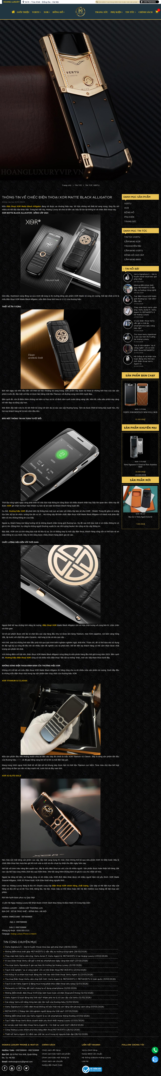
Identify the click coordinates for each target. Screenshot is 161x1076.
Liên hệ (85, 1061)
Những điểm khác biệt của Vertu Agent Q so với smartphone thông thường (46, 1016)
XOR (19, 760)
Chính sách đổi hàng (51, 1050)
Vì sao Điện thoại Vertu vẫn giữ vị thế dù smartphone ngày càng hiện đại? (45, 960)
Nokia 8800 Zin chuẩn (92, 1054)
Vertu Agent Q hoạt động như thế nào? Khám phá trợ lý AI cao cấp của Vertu (47, 997)
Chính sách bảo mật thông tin (55, 1057)
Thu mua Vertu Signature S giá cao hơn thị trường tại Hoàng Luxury (42, 965)
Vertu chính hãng (89, 1050)
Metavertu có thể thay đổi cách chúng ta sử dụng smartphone (40, 988)
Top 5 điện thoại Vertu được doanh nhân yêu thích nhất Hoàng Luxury (43, 1020)
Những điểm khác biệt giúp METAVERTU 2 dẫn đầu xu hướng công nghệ (45, 951)
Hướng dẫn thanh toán (52, 1065)
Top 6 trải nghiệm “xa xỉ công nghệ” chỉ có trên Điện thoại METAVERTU (44, 970)
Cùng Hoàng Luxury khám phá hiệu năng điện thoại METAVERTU (41, 1029)
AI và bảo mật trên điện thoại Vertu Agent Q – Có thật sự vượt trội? (43, 1025)
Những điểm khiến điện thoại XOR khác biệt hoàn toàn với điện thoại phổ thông (48, 993)
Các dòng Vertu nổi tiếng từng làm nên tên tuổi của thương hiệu (41, 1002)
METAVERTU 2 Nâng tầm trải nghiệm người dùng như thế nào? (40, 1011)
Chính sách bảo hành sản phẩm (56, 1054)
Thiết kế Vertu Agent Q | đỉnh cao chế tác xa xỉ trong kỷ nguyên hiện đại (45, 1034)
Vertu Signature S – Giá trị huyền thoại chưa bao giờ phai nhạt (40, 947)
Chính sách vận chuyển (52, 1061)
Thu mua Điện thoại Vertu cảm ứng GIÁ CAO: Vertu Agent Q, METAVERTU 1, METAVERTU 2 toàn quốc (59, 979)
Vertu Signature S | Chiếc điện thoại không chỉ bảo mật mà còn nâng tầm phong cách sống (53, 1006)
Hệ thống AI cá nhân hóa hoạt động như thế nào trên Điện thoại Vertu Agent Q (48, 974)
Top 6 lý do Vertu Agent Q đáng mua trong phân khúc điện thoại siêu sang (45, 983)
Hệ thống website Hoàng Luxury (96, 1057)
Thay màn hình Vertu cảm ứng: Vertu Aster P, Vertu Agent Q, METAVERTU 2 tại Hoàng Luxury (55, 956)
